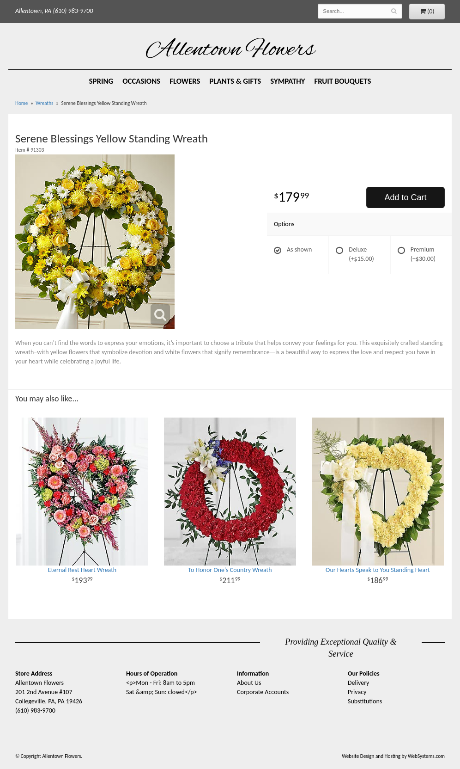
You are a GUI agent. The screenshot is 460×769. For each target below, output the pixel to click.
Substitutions (365, 701)
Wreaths (44, 103)
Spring (101, 81)
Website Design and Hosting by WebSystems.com (393, 756)
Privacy (357, 692)
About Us (249, 683)
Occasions (141, 81)
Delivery (358, 683)
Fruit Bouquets (343, 81)
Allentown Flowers (230, 50)
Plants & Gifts (235, 81)
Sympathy (287, 81)
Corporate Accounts (263, 692)
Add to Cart (405, 197)
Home (21, 103)
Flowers (184, 81)
